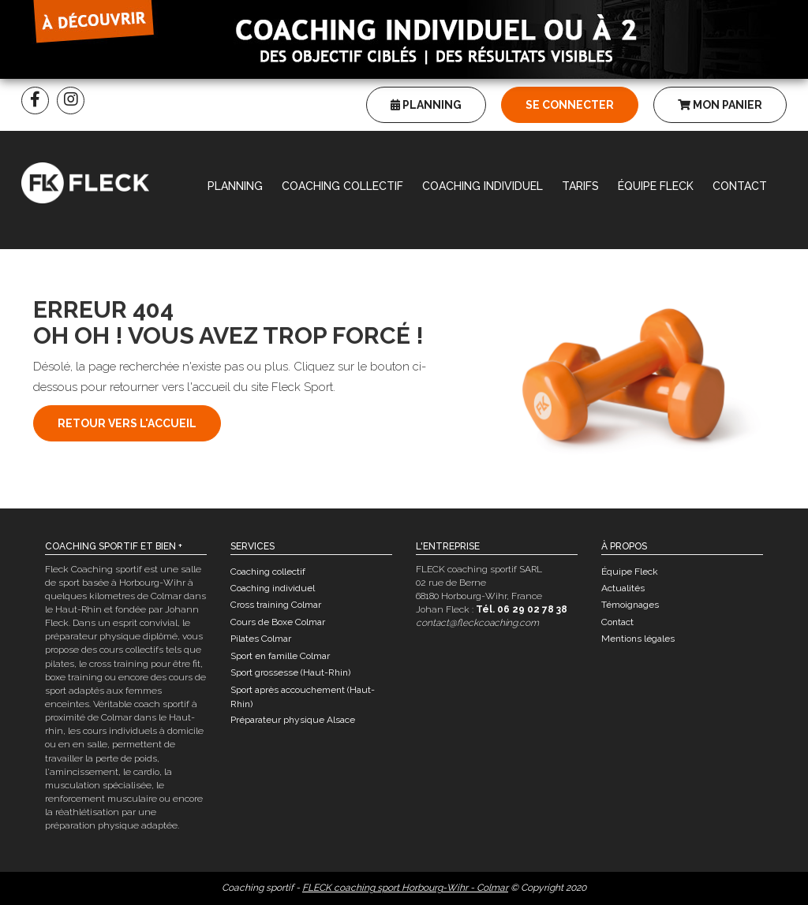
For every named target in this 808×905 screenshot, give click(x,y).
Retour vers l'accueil (127, 423)
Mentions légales (638, 638)
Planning (426, 105)
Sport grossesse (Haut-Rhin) (290, 672)
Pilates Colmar (260, 638)
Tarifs (580, 186)
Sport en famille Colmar (280, 655)
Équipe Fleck (656, 186)
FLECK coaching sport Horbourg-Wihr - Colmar (405, 887)
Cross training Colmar (275, 604)
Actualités (623, 588)
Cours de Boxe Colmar (277, 622)
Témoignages (630, 604)
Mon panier (720, 105)
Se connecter (570, 105)
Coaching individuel (482, 186)
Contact (740, 186)
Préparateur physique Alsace (292, 719)
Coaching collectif (342, 186)
